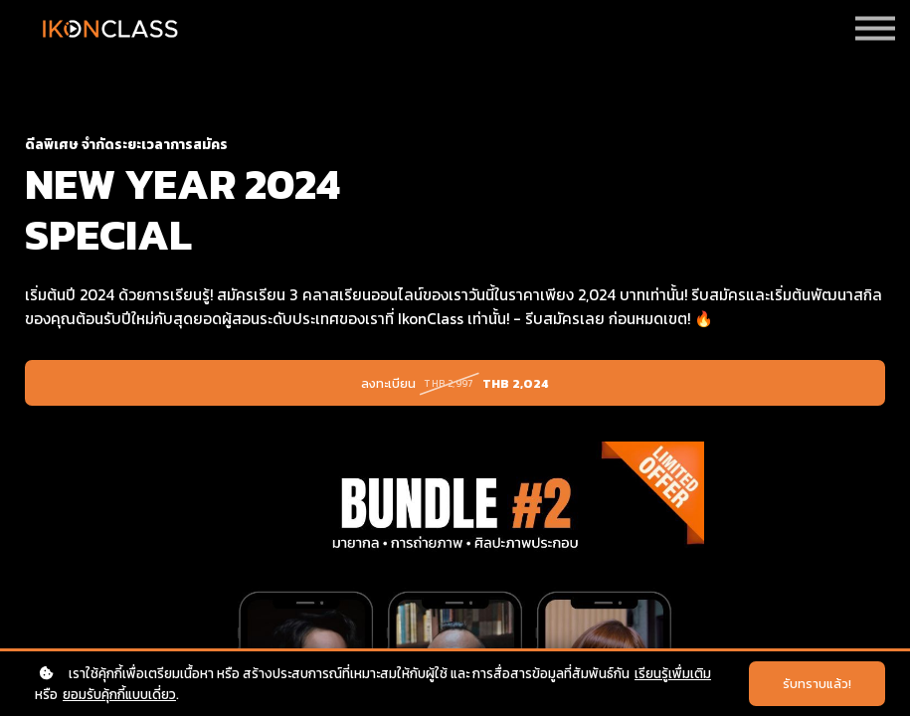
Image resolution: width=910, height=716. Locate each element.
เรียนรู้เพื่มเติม (673, 673)
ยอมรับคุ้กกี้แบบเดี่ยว (119, 694)
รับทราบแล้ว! (817, 683)
